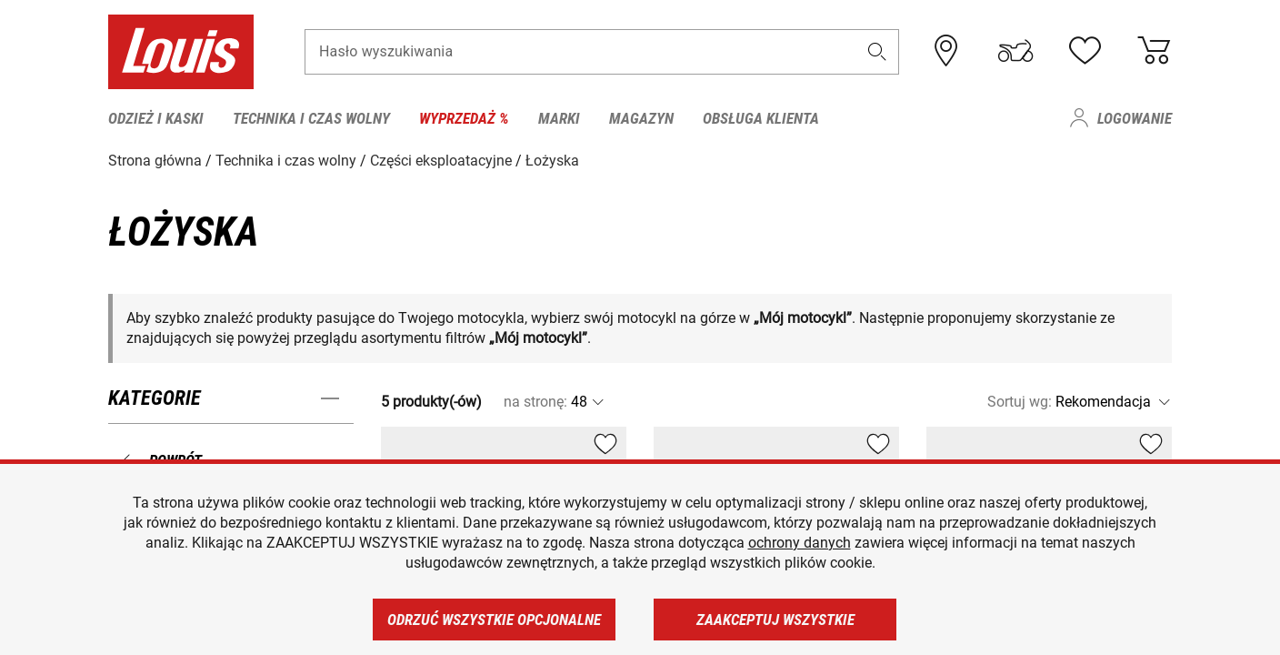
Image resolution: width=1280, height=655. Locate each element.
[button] (877, 51)
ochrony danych (799, 542)
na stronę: (535, 401)
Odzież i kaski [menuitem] (156, 118)
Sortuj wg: (1019, 401)
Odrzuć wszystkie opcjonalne (494, 619)
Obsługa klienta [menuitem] (761, 118)
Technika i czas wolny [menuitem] (311, 118)
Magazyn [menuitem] (641, 118)
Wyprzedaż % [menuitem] (464, 118)
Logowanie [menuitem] (1134, 118)
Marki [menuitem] (559, 118)
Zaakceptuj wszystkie (775, 619)
